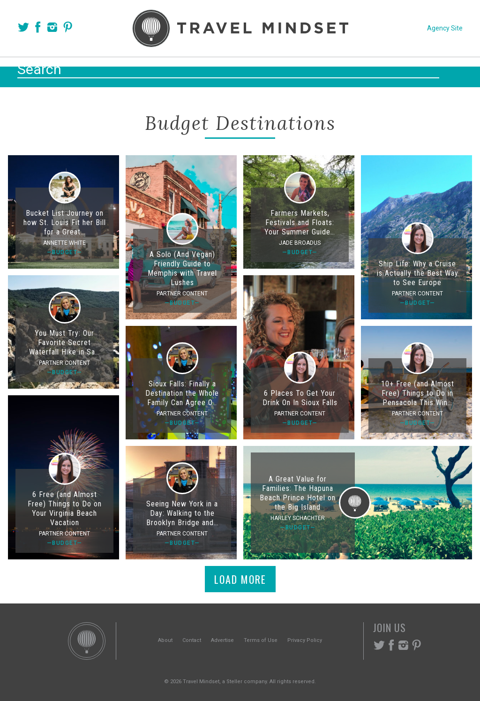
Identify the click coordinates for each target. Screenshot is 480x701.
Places (195, 71)
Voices (149, 71)
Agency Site (445, 28)
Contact (191, 640)
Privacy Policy (304, 640)
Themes (243, 71)
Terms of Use (261, 640)
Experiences (303, 71)
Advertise (222, 640)
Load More (240, 579)
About (165, 640)
